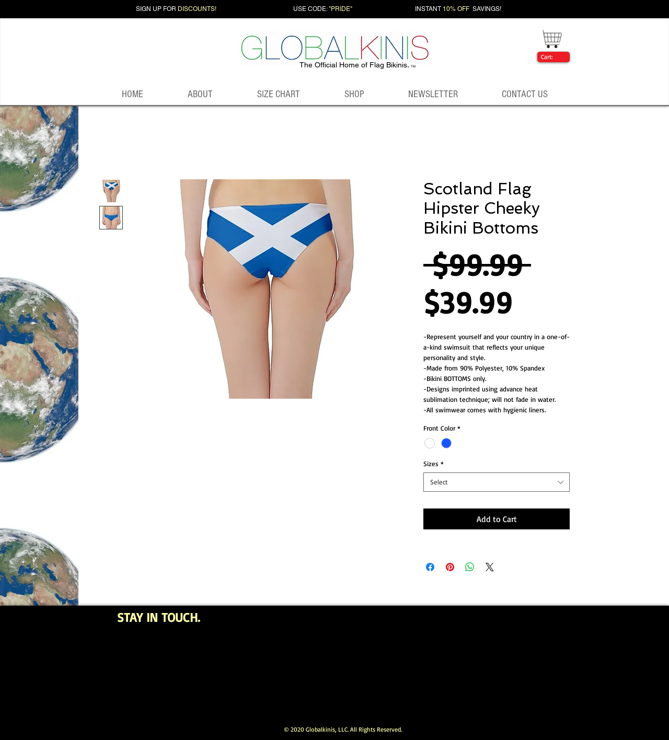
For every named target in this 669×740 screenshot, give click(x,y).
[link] (551, 57)
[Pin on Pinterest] (450, 567)
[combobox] (496, 481)
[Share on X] (489, 567)
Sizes (433, 463)
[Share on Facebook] (430, 567)
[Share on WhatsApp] (470, 567)
